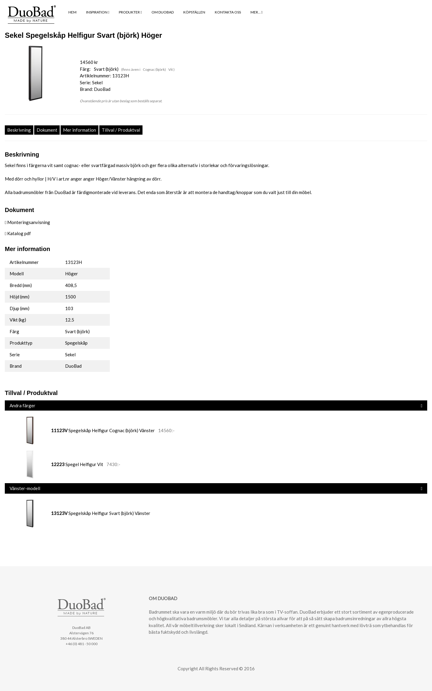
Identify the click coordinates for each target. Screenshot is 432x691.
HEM (72, 12)
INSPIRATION (97, 12)
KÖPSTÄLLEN (194, 12)
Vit (170, 69)
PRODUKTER (130, 12)
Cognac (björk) (154, 69)
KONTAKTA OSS (228, 12)
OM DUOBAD (163, 12)
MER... (256, 12)
